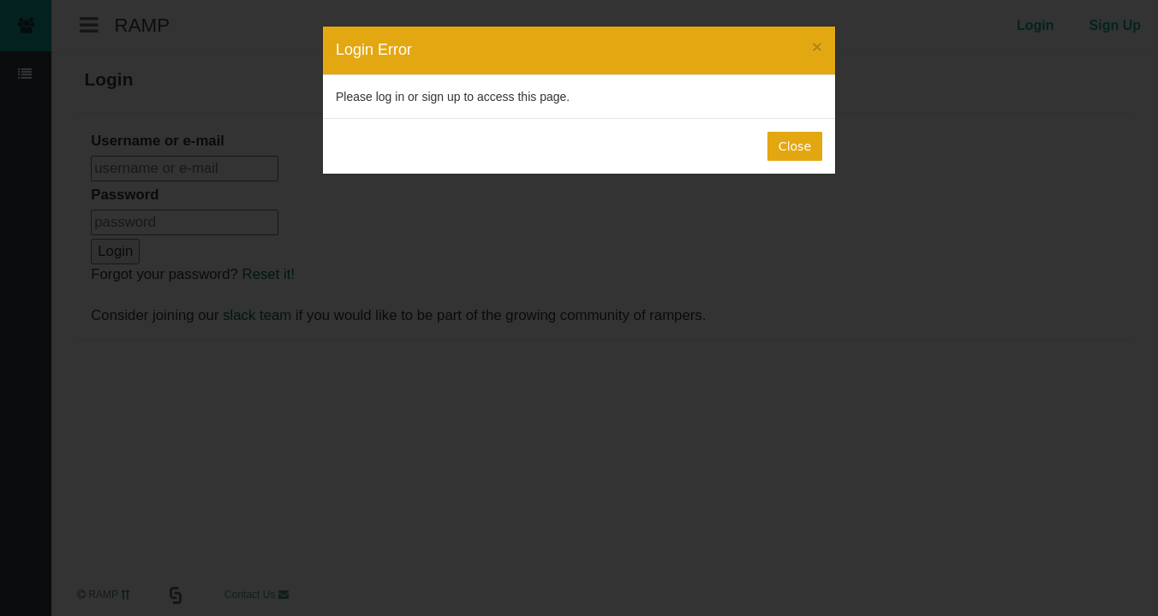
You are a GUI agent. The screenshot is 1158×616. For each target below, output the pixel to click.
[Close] (817, 47)
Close (795, 146)
